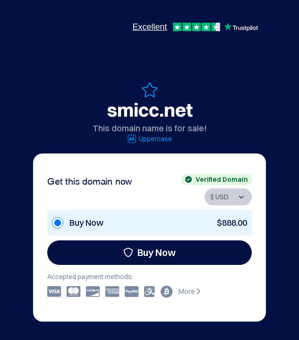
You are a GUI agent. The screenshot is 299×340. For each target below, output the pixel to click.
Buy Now (149, 252)
